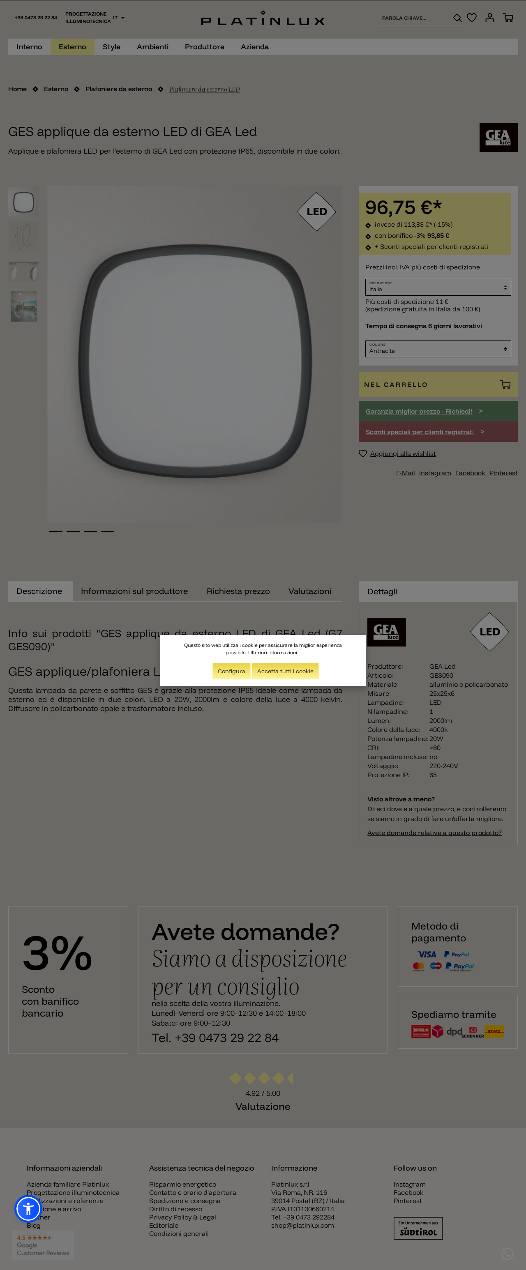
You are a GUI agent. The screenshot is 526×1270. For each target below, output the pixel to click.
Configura (231, 672)
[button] (28, 1209)
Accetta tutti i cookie (285, 672)
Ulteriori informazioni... (274, 653)
